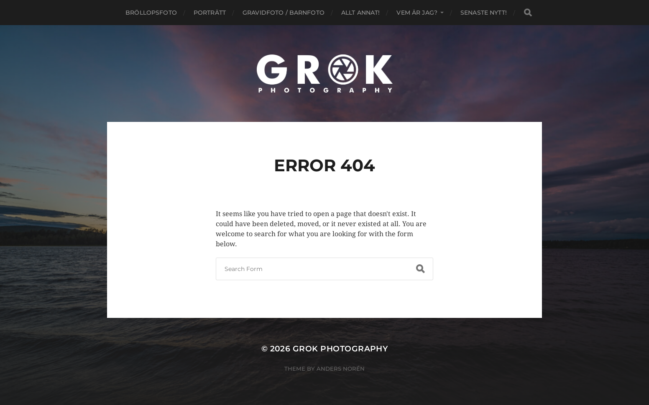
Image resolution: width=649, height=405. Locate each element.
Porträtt (210, 12)
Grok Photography (340, 348)
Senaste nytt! (483, 12)
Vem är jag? (416, 12)
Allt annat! (360, 12)
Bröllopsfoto (151, 12)
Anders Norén (341, 368)
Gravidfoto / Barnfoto (283, 12)
